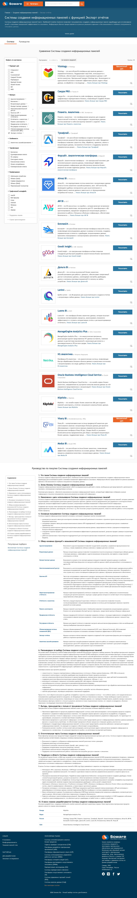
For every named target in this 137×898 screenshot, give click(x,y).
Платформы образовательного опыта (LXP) (59, 852)
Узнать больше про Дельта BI (77, 281)
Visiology (62, 66)
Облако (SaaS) (15, 178)
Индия (41, 814)
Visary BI (62, 418)
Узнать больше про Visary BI (96, 435)
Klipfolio (62, 397)
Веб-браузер (15, 198)
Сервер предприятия (18, 181)
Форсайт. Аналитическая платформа (77, 155)
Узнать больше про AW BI (79, 215)
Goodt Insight (65, 246)
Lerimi (61, 290)
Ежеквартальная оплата (19, 166)
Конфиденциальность (10, 842)
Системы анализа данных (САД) (55, 882)
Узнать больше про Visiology (97, 83)
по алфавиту (53, 60)
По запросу (14, 157)
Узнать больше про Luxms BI (76, 322)
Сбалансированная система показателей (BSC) (20, 129)
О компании (7, 840)
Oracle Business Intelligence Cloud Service (79, 375)
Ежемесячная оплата (18, 162)
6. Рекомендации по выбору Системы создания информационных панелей (19, 513)
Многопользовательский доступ (19, 109)
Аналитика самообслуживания (21, 142)
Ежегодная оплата (17, 159)
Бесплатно (14, 101)
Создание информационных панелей (25, 13)
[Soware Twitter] (118, 873)
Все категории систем (52, 885)
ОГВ (12, 72)
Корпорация (15, 80)
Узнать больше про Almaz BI (86, 193)
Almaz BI (62, 178)
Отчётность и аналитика (19, 119)
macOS (13, 195)
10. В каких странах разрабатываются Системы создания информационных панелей (19, 535)
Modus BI (62, 443)
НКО (12, 89)
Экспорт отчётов (16, 133)
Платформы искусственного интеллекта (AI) (58, 873)
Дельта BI (63, 267)
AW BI (60, 201)
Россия (41, 818)
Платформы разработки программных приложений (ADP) (57, 848)
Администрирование (17, 99)
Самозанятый (15, 75)
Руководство (24, 42)
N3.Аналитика (65, 354)
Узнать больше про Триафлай (87, 147)
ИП (12, 87)
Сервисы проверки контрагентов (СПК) (58, 844)
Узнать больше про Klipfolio (68, 407)
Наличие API (15, 113)
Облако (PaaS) (15, 183)
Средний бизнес (16, 77)
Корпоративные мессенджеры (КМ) (56, 867)
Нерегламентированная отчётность (18, 116)
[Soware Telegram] (103, 873)
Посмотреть (122, 93)
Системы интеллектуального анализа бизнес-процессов (57, 841)
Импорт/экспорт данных (19, 106)
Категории (32, 4)
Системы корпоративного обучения (56, 870)
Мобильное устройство (18, 176)
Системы (10, 42)
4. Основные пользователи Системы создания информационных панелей (18, 501)
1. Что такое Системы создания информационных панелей (17, 484)
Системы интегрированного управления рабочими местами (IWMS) (58, 856)
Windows (13, 205)
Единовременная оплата (19, 154)
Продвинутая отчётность (19, 124)
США (40, 824)
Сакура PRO (64, 91)
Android (13, 202)
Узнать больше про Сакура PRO (95, 101)
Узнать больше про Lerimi (89, 297)
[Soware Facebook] (113, 873)
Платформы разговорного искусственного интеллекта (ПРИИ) (59, 863)
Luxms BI (62, 310)
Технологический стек (10, 845)
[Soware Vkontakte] (108, 873)
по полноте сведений (69, 60)
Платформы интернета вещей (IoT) (56, 859)
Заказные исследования (11, 858)
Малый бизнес (15, 84)
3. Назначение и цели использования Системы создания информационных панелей (19, 495)
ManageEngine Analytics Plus (72, 331)
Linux (12, 200)
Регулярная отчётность (18, 126)
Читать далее (69, 33)
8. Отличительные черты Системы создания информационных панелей (18, 525)
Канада (41, 810)
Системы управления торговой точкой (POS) (57, 878)
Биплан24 (63, 223)
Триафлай (63, 133)
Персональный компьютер (19, 186)
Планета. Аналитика (68, 112)
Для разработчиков (9, 856)
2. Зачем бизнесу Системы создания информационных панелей (18, 489)
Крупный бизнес (16, 82)
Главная (7, 13)
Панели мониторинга (18, 122)
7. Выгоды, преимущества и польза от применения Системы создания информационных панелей (19, 519)
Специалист (15, 70)
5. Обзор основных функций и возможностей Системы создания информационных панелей (17, 507)
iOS (12, 207)
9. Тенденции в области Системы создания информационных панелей (18, 529)
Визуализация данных (18, 104)
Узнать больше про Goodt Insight (69, 256)
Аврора (13, 210)
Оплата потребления (17, 164)
